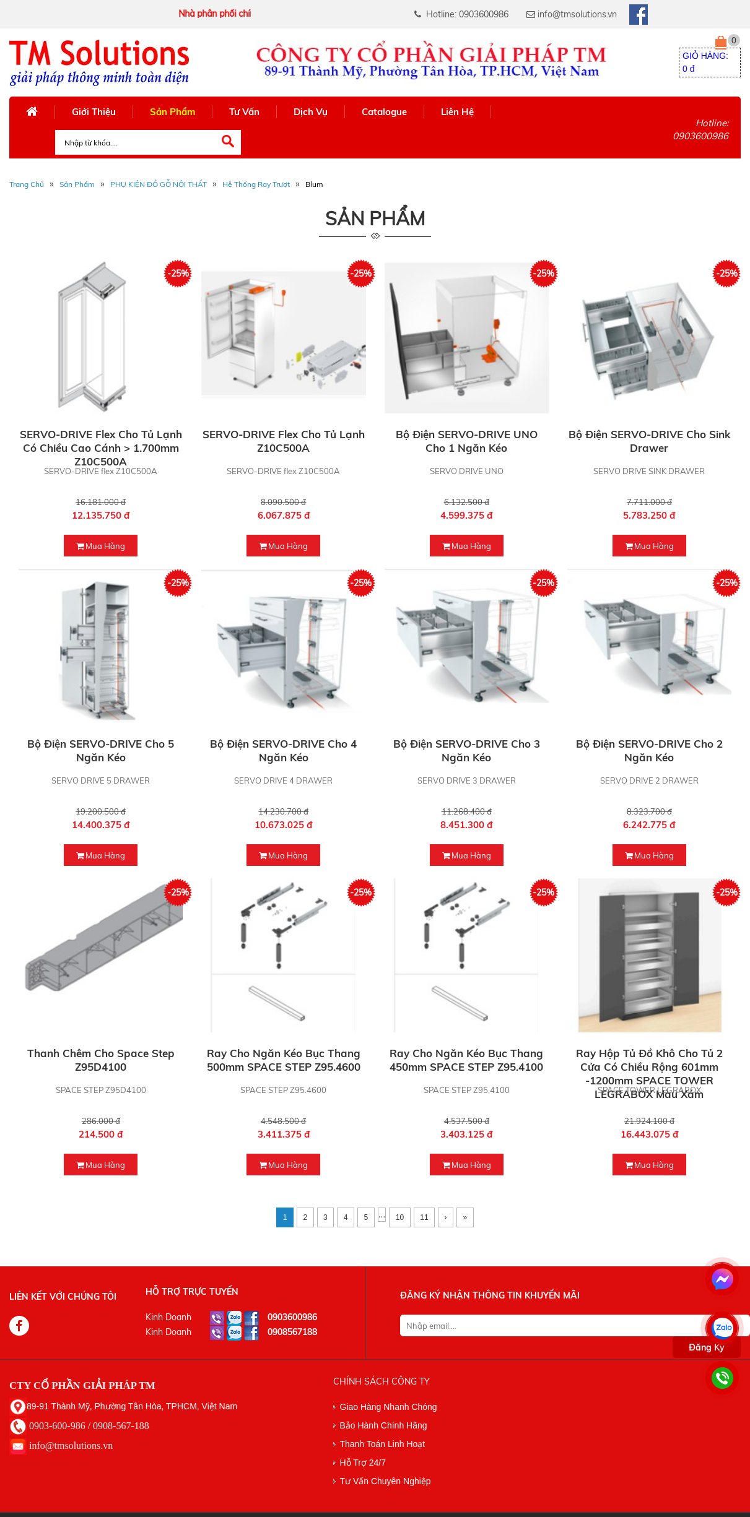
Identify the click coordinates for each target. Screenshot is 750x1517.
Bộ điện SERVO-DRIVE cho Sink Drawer (649, 441)
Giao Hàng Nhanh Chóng (388, 1407)
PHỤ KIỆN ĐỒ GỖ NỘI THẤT (158, 184)
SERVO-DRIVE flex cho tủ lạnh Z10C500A (284, 441)
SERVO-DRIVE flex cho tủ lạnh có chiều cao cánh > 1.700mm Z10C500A (101, 448)
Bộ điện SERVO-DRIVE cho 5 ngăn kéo (100, 750)
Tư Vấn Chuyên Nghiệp (384, 1481)
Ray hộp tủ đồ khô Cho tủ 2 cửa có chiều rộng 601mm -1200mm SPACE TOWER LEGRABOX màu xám (649, 1073)
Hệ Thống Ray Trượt (256, 184)
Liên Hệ (457, 112)
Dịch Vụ (311, 112)
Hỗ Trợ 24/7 (362, 1462)
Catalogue (384, 112)
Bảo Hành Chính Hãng (383, 1425)
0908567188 (292, 1332)
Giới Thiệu (94, 112)
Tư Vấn (244, 112)
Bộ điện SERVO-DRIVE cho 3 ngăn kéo (466, 750)
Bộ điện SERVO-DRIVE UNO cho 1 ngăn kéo (467, 441)
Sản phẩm (77, 184)
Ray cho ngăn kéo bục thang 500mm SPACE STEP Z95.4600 (283, 1060)
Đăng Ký (707, 1347)
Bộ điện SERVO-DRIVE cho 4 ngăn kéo (283, 750)
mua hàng (100, 546)
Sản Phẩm (172, 112)
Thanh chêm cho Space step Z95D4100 (101, 1060)
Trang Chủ (26, 184)
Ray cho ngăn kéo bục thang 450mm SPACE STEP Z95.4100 (466, 1060)
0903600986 (292, 1317)
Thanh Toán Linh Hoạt (382, 1444)
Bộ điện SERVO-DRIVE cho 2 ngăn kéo (649, 750)
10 (400, 1217)
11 (424, 1217)
